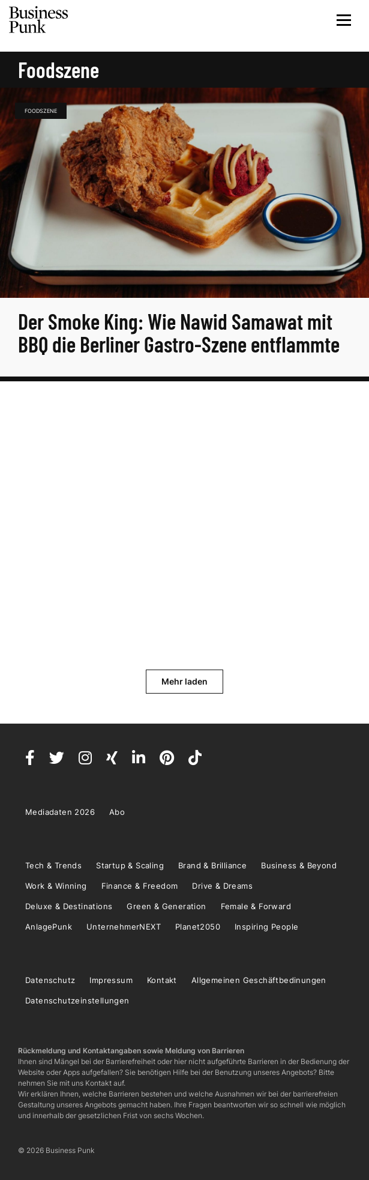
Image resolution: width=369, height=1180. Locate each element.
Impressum (111, 980)
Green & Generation (166, 906)
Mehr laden (184, 681)
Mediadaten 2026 (60, 812)
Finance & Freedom (139, 886)
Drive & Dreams (222, 886)
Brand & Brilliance (212, 865)
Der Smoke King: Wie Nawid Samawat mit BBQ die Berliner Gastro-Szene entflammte (181, 332)
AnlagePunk (48, 926)
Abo (117, 812)
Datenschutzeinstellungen (77, 1000)
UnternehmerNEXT (123, 926)
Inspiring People (266, 926)
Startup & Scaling (130, 865)
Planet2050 (197, 926)
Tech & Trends (53, 865)
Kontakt (162, 980)
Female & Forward (256, 906)
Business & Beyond (299, 865)
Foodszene (41, 110)
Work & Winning (56, 886)
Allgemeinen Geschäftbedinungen (258, 980)
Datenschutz (50, 980)
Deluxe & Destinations (68, 906)
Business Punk (39, 20)
